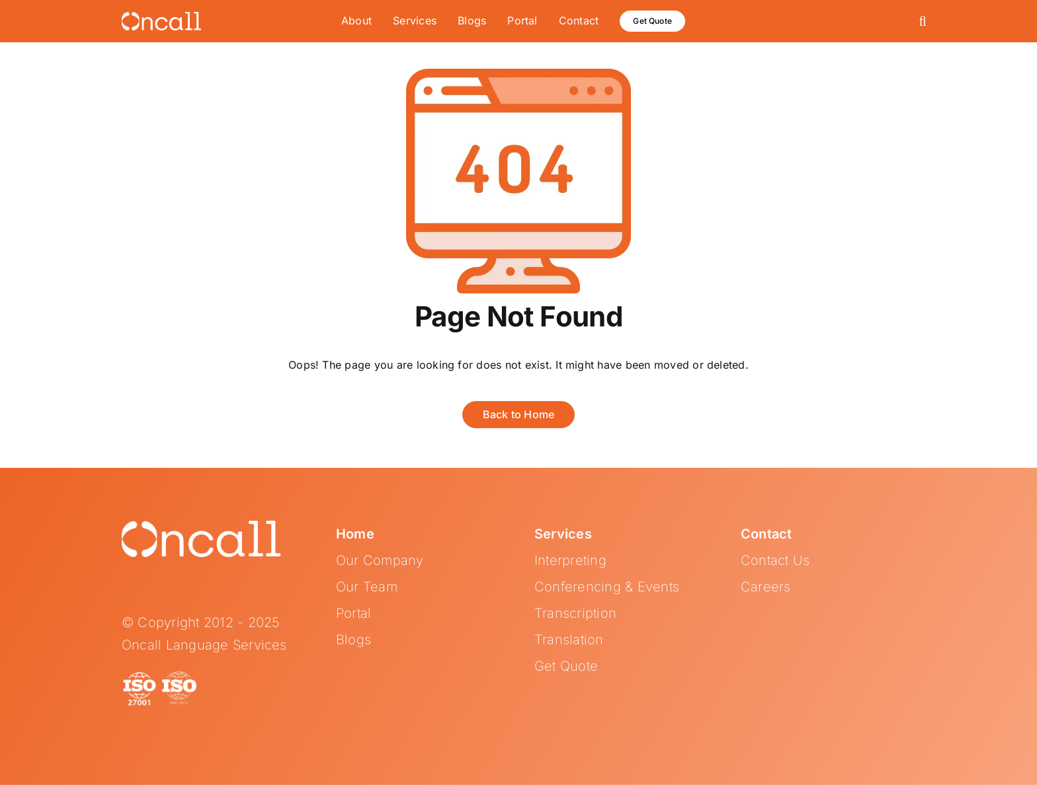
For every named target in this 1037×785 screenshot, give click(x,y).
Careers (766, 587)
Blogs (353, 640)
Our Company (380, 560)
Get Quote (566, 666)
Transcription (575, 613)
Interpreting (570, 560)
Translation (569, 640)
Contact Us (775, 560)
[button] (923, 21)
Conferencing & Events (606, 587)
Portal (353, 613)
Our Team (366, 587)
